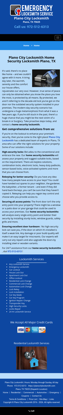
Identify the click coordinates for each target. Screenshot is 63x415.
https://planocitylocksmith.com (41, 386)
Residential (16, 392)
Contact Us (37, 396)
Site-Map (43, 399)
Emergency (54, 392)
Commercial (28, 392)
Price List (33, 399)
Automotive (42, 392)
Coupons (25, 396)
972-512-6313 (38, 27)
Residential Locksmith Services (31, 343)
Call (31, 411)
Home (26, 45)
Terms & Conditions (17, 399)
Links (51, 399)
